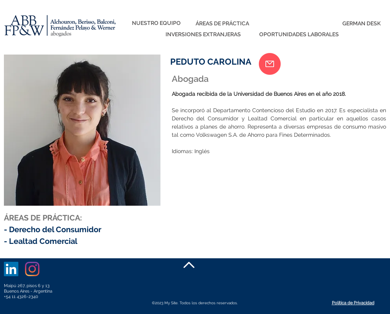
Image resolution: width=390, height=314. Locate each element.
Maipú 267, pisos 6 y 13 (27, 285)
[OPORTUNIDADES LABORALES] (299, 34)
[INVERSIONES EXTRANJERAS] (203, 34)
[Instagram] (32, 269)
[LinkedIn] (11, 269)
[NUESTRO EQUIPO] (156, 23)
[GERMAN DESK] (362, 23)
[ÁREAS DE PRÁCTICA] (222, 23)
